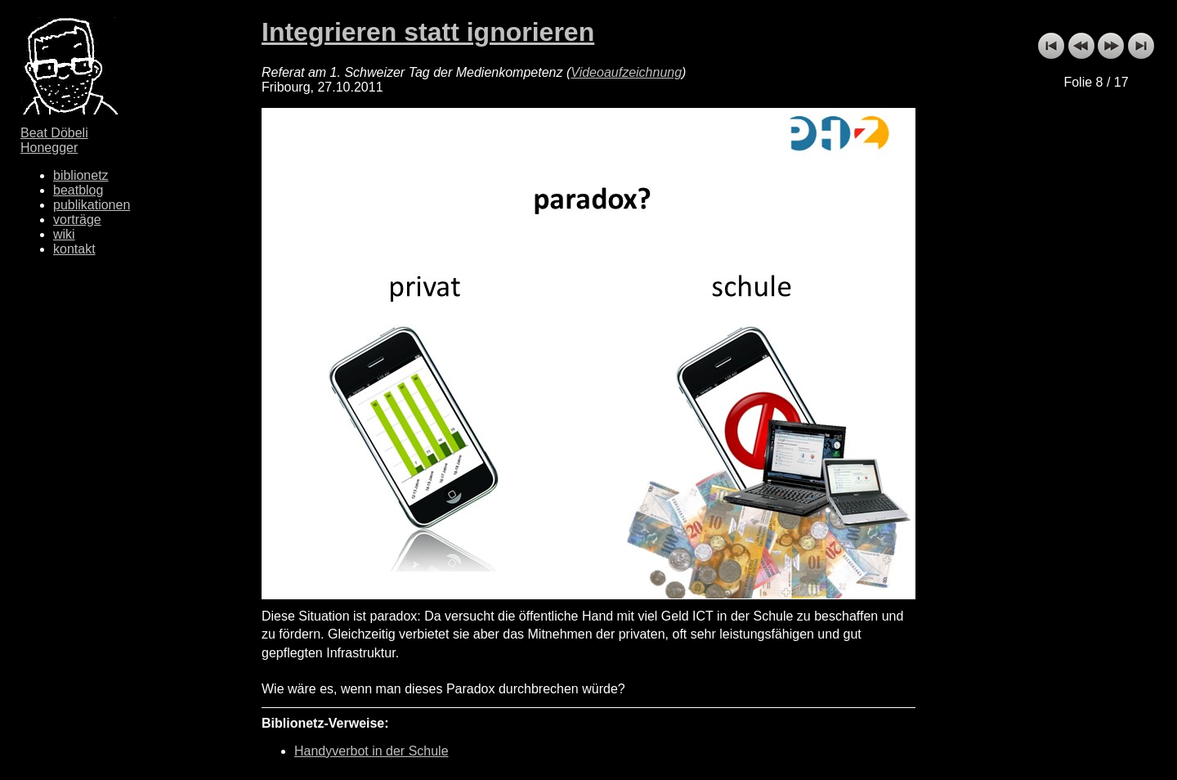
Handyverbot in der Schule (371, 751)
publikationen (91, 205)
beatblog (78, 190)
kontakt (74, 249)
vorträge (77, 219)
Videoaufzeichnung (626, 72)
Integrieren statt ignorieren (428, 32)
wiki (64, 234)
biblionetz (81, 175)
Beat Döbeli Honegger (54, 140)
